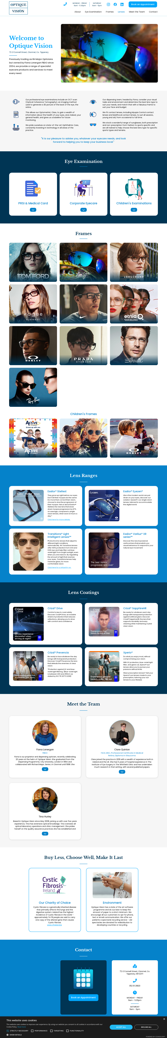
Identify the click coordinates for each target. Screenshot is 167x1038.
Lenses (121, 11)
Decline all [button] (146, 1027)
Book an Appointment (142, 4)
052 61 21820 (134, 985)
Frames (110, 11)
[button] (152, 53)
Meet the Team (137, 11)
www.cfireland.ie (54, 925)
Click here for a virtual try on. (59, 567)
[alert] (83, 1027)
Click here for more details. (59, 519)
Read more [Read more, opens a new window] (21, 1027)
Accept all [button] (121, 1027)
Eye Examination (93, 11)
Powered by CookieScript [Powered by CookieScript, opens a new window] (155, 1037)
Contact (153, 11)
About (77, 11)
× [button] (164, 1019)
